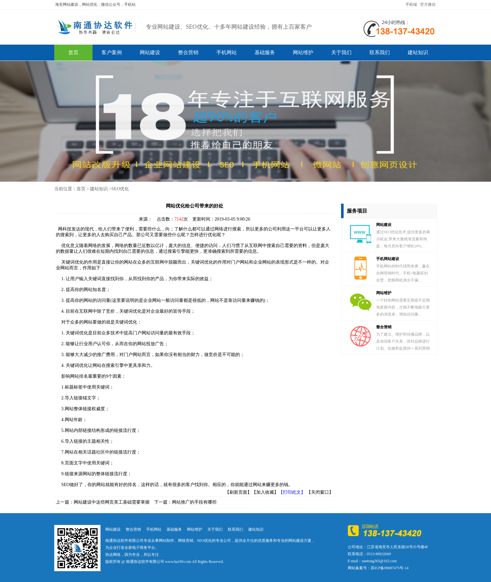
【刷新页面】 (238, 492)
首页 (73, 52)
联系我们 (379, 52)
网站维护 (303, 52)
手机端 (411, 4)
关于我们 (341, 52)
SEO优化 (120, 188)
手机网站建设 (387, 259)
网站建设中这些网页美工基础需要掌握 (112, 502)
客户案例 (111, 52)
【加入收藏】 (265, 492)
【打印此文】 (292, 492)
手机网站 (226, 52)
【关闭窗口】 (320, 492)
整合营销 (188, 52)
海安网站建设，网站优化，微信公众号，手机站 (95, 4)
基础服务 (265, 52)
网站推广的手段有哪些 (194, 502)
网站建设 (150, 52)
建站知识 (418, 52)
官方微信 (427, 4)
